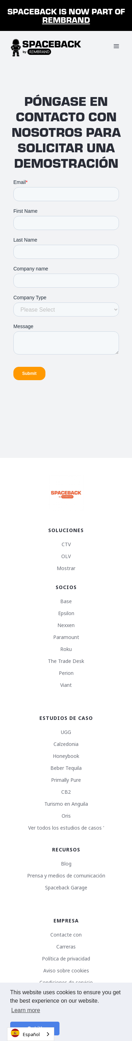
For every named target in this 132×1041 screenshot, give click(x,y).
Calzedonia (66, 744)
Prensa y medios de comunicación (66, 876)
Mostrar (66, 568)
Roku (66, 649)
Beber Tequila (66, 768)
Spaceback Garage (66, 887)
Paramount (66, 637)
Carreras (66, 947)
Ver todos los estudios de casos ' (66, 828)
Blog (66, 864)
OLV (66, 556)
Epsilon (66, 613)
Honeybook (66, 756)
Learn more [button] (25, 1010)
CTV (66, 544)
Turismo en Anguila (66, 804)
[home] (46, 46)
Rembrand (66, 19)
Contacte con (66, 935)
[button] (116, 46)
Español (25, 1033)
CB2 (66, 792)
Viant (66, 685)
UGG (66, 732)
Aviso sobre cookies (66, 970)
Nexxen (66, 625)
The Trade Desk (66, 661)
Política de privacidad (66, 959)
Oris (66, 816)
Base (66, 601)
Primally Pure (66, 780)
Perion (66, 673)
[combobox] (30, 1034)
